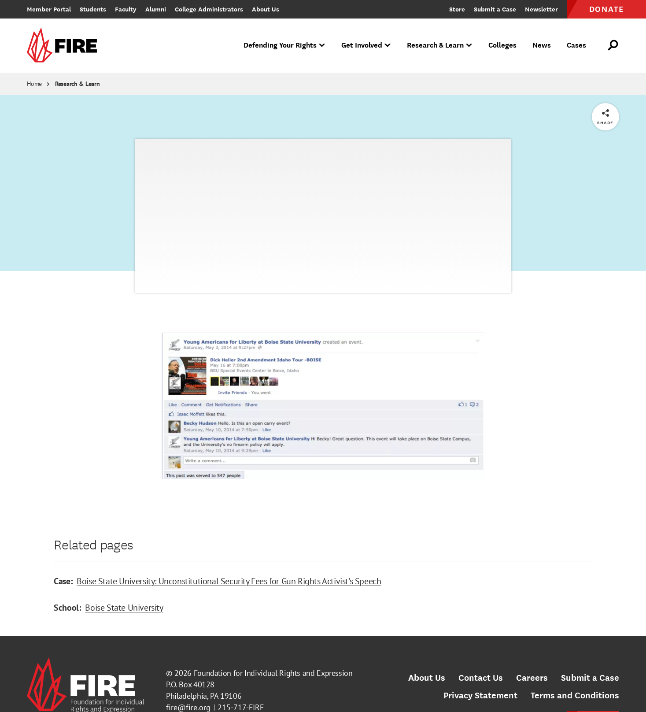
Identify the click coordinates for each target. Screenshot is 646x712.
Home (34, 84)
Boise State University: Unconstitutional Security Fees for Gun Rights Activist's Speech (229, 581)
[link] (65, 45)
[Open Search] (613, 45)
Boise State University (124, 607)
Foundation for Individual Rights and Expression (273, 673)
